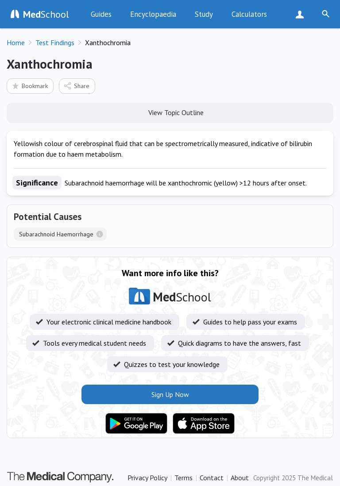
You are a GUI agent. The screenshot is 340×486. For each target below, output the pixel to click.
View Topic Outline (170, 112)
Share (76, 85)
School (46, 14)
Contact (212, 477)
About (240, 477)
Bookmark (29, 85)
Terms (183, 477)
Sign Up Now (301, 14)
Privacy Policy (147, 477)
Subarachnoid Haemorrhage (56, 234)
